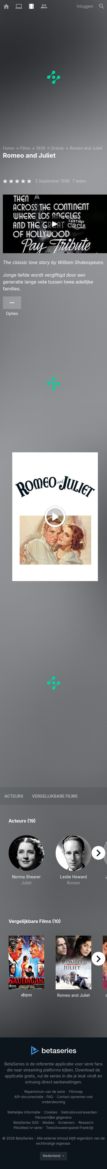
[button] (26, 863)
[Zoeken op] (101, 6)
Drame (57, 148)
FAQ (49, 1097)
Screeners (66, 1122)
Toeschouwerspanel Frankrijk (69, 1128)
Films (25, 148)
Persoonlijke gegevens (53, 1117)
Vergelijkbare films (55, 796)
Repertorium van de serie (44, 1091)
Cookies (50, 1112)
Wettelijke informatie (23, 1112)
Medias (48, 1122)
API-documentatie (28, 1097)
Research (86, 1122)
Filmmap (76, 1091)
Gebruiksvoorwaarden (79, 1112)
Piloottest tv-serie (28, 1128)
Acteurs (13, 796)
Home (8, 148)
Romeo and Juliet (86, 148)
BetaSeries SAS (26, 1122)
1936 (40, 148)
